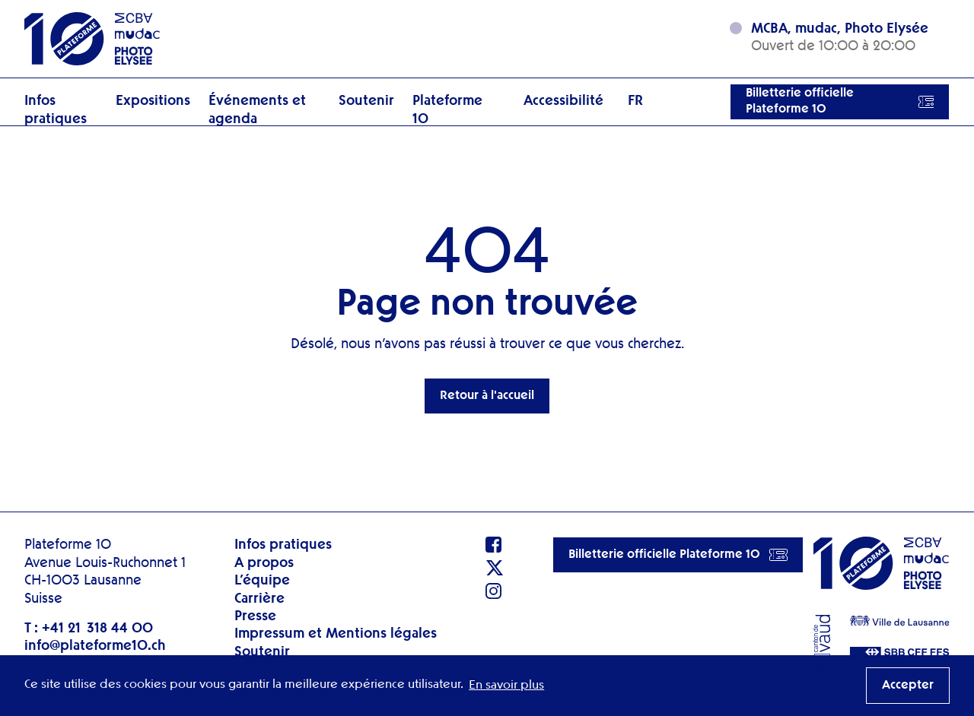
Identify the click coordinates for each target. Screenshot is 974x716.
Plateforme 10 (447, 109)
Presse (255, 616)
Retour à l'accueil (487, 396)
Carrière (259, 599)
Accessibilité (563, 101)
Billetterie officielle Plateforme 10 (840, 101)
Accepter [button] (908, 686)
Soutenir (366, 101)
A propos (264, 563)
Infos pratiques (55, 109)
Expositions (153, 101)
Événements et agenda (257, 109)
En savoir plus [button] (506, 686)
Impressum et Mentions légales (335, 634)
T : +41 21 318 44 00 (88, 628)
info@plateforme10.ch (95, 646)
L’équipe (262, 581)
